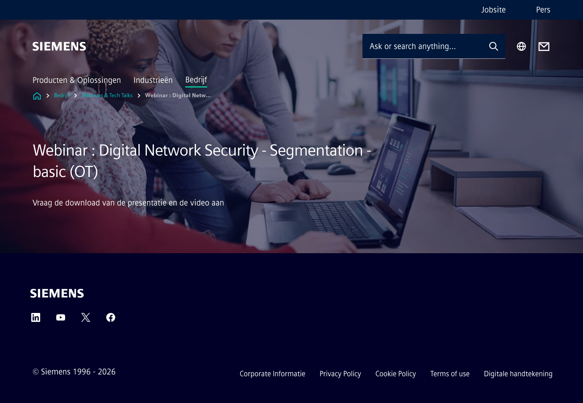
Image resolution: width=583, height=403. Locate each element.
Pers (543, 10)
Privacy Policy (340, 374)
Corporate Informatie (272, 374)
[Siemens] (59, 46)
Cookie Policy (395, 374)
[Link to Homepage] (37, 95)
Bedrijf (196, 80)
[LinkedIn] (35, 320)
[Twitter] (85, 320)
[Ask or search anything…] (422, 46)
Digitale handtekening (518, 374)
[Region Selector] (521, 46)
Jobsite (493, 10)
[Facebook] (110, 320)
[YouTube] (60, 320)
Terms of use (450, 374)
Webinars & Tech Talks (107, 95)
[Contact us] (543, 46)
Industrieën (153, 80)
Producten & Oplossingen (77, 80)
